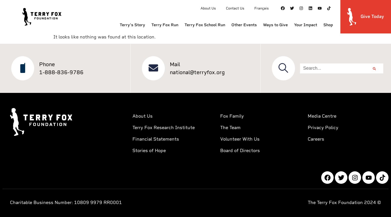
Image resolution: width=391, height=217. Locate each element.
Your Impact (305, 24)
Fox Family (232, 116)
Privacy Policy (323, 127)
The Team (230, 127)
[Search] (375, 68)
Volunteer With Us (240, 139)
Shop (328, 24)
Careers (316, 139)
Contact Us (235, 8)
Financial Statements (155, 139)
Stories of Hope (149, 150)
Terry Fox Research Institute (163, 127)
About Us (208, 8)
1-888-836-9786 (62, 72)
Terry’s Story (132, 24)
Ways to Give (275, 24)
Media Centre (322, 116)
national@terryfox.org (197, 72)
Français (261, 8)
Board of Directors (240, 150)
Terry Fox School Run (205, 24)
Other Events (244, 24)
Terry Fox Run (164, 24)
